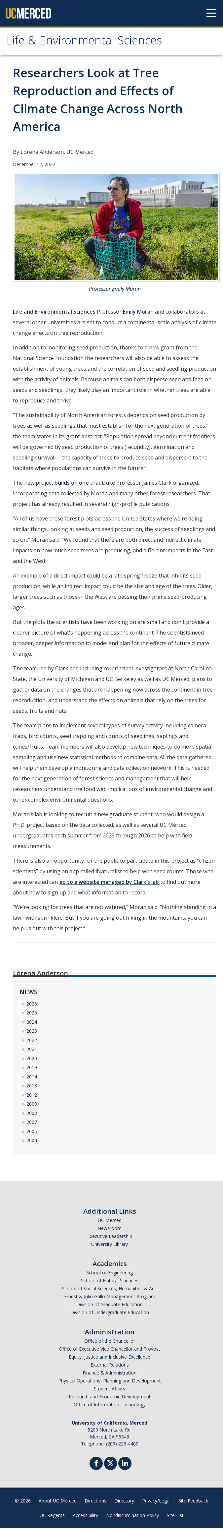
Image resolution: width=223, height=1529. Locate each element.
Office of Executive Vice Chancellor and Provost (109, 1350)
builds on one (72, 484)
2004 (31, 1141)
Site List (175, 1516)
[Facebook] (96, 1465)
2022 (31, 1041)
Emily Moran (138, 313)
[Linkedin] (124, 1465)
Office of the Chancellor (109, 1342)
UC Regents (52, 1516)
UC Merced (110, 1221)
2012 (31, 1096)
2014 (31, 1077)
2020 (31, 1059)
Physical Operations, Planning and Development (109, 1381)
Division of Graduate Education (109, 1305)
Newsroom (109, 1229)
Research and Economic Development (110, 1397)
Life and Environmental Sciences (54, 313)
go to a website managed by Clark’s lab (109, 883)
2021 (31, 1050)
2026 (31, 1005)
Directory (124, 1501)
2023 (31, 1032)
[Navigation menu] (211, 13)
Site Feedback (193, 1501)
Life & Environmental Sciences (90, 42)
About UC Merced (58, 1501)
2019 (31, 1069)
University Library (109, 1245)
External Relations (110, 1366)
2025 (31, 1014)
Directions (95, 1501)
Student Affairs (109, 1389)
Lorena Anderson (40, 974)
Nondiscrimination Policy (132, 1516)
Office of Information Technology (110, 1405)
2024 (31, 1023)
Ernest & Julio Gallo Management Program (109, 1297)
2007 (31, 1123)
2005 (31, 1132)
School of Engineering (109, 1273)
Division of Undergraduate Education (109, 1313)
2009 (31, 1105)
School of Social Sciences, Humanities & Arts (110, 1289)
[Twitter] (110, 1463)
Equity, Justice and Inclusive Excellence (109, 1358)
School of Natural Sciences (109, 1281)
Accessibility (85, 1516)
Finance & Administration (109, 1374)
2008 (31, 1114)
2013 (31, 1087)
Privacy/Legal (156, 1501)
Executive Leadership (109, 1237)
